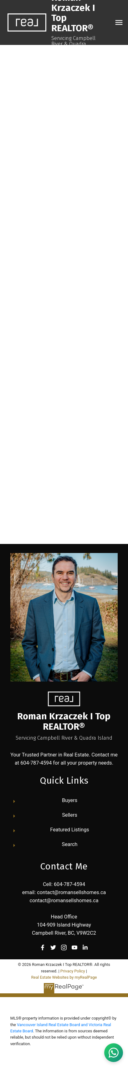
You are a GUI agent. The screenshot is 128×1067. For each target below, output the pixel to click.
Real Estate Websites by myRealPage (64, 977)
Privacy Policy (72, 971)
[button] (42, 947)
